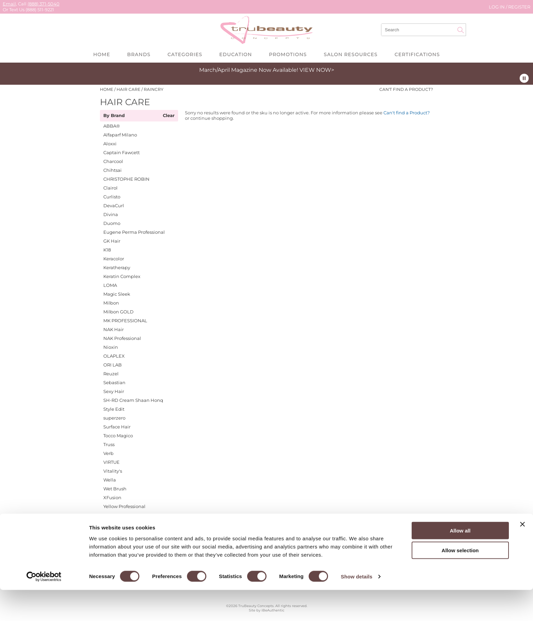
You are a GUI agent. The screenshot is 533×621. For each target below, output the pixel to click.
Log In (497, 7)
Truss (109, 444)
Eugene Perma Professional (134, 232)
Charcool (113, 161)
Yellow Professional (124, 506)
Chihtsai (112, 170)
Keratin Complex (121, 276)
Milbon (111, 303)
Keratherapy (116, 267)
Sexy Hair (113, 391)
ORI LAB (112, 364)
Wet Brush (114, 488)
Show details (357, 607)
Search (460, 30)
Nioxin (110, 347)
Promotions (288, 54)
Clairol (110, 188)
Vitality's (112, 471)
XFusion (112, 497)
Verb (108, 453)
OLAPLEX (114, 356)
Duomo (111, 223)
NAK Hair (113, 329)
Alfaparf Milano (120, 134)
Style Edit (113, 409)
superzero (114, 418)
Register (519, 7)
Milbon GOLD (118, 311)
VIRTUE (111, 462)
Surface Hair (117, 426)
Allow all (460, 561)
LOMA (110, 285)
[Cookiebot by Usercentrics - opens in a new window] (44, 608)
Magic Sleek (116, 294)
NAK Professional (122, 338)
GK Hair (111, 241)
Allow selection (460, 581)
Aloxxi (110, 143)
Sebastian (114, 382)
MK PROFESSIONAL (125, 320)
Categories (185, 54)
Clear (169, 115)
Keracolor (113, 258)
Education (235, 54)
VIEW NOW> (316, 70)
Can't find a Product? (406, 89)
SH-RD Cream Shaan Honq (133, 400)
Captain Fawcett (121, 152)
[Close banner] (522, 555)
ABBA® (111, 126)
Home (101, 54)
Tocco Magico (118, 435)
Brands (139, 54)
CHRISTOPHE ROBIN (126, 179)
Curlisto (111, 196)
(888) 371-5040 (43, 3)
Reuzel (111, 373)
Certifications (417, 54)
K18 (107, 249)
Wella (109, 480)
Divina (110, 214)
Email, (10, 3)
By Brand (114, 115)
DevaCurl (113, 205)
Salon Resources (350, 54)
